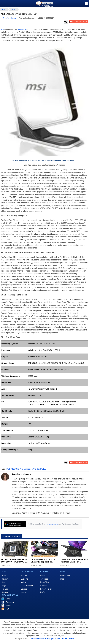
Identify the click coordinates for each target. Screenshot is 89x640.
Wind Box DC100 (39, 469)
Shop (62, 579)
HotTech (43, 592)
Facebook (10, 602)
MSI (2, 29)
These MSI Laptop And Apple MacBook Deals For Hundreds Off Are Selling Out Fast (74, 560)
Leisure (24, 589)
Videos (24, 592)
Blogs (4, 586)
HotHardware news (52, 524)
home (4, 9)
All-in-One (22, 29)
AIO (21, 469)
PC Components (27, 576)
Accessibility (65, 576)
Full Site (5, 589)
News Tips (44, 582)
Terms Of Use (68, 639)
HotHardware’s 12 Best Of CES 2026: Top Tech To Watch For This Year (43, 560)
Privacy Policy (46, 589)
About (42, 576)
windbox (27, 469)
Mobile (23, 582)
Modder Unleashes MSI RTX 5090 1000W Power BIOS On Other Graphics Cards (14, 560)
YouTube (9, 605)
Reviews (5, 579)
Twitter (8, 599)
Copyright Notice (52, 639)
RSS (8, 609)
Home (4, 576)
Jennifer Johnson (21, 474)
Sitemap (5, 592)
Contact (43, 586)
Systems (24, 579)
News (14, 9)
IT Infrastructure (27, 586)
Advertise (44, 579)
